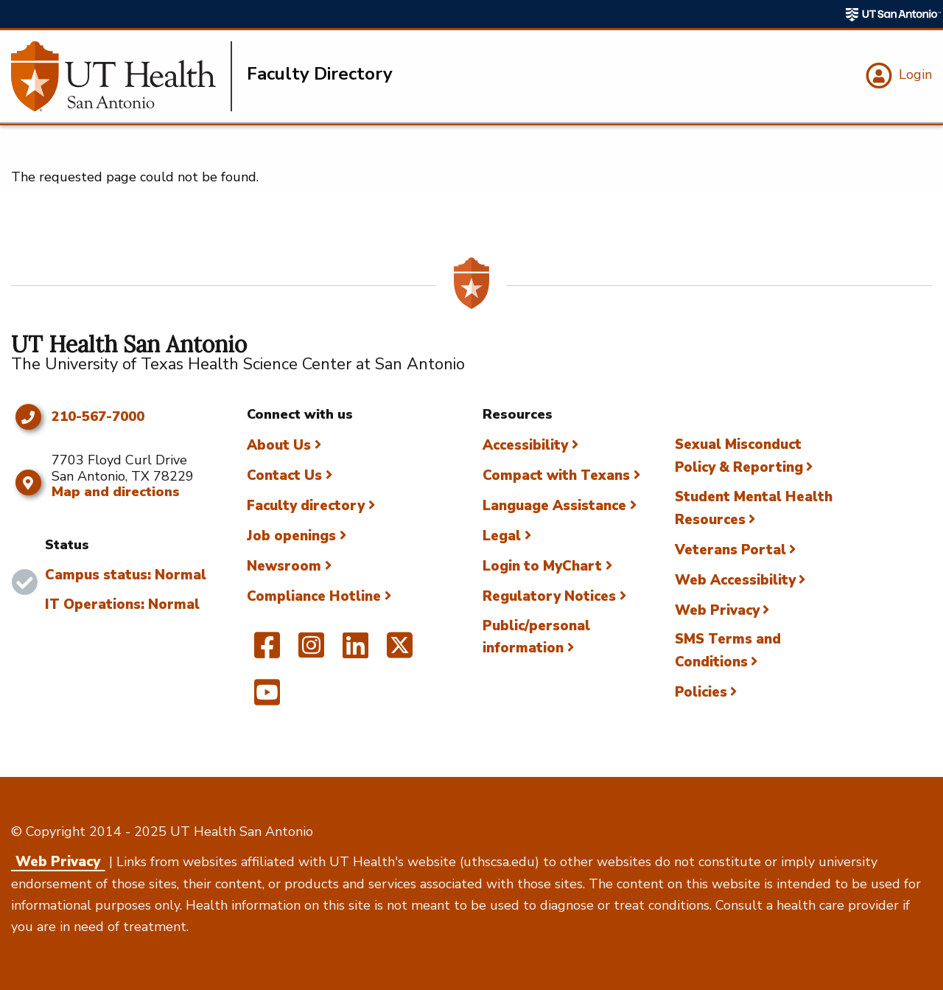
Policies (701, 692)
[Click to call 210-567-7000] (27, 417)
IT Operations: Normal (122, 604)
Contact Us (284, 475)
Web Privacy (717, 610)
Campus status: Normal (125, 575)
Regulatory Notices (549, 596)
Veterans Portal (730, 550)
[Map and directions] (27, 483)
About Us (279, 445)
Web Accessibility (735, 580)
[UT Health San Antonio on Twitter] (400, 651)
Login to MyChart (542, 566)
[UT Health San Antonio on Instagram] (311, 651)
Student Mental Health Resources (753, 508)
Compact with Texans (556, 475)
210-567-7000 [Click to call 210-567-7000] (98, 417)
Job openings (291, 535)
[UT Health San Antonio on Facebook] (267, 651)
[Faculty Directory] (121, 76)
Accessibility (525, 445)
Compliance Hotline (314, 596)
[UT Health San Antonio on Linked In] (355, 651)
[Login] (897, 76)
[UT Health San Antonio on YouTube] (267, 698)
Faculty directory (306, 505)
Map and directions (116, 492)
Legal (502, 535)
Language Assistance (554, 505)
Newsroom (284, 566)
